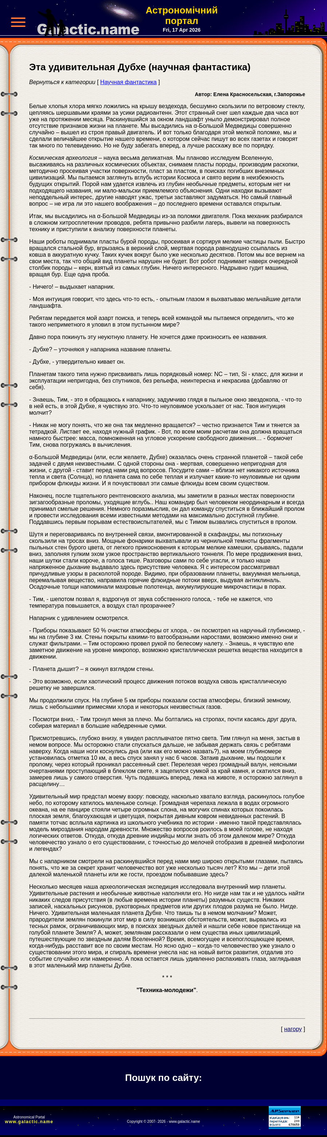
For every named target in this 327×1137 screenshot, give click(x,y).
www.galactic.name (29, 1121)
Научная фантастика (128, 82)
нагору (293, 1029)
